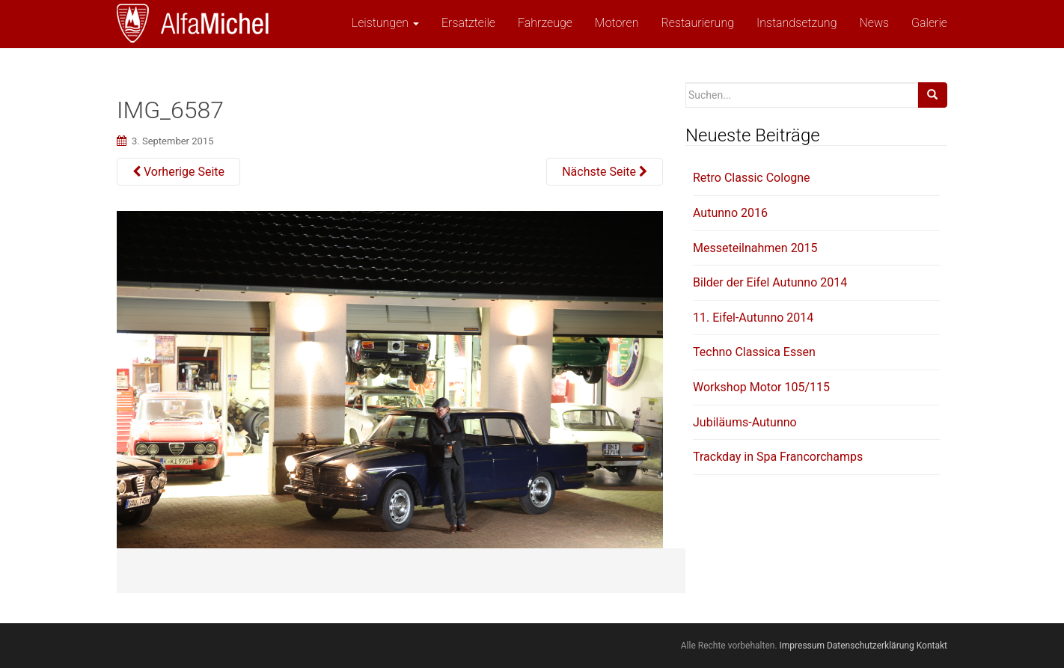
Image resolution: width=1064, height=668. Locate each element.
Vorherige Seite (178, 172)
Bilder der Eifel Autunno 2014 (770, 282)
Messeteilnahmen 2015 (755, 248)
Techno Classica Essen (754, 352)
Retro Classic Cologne (751, 178)
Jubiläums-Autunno (745, 422)
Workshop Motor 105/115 (761, 387)
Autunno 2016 (730, 213)
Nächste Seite (604, 172)
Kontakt (932, 645)
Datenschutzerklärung (870, 645)
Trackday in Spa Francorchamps (778, 457)
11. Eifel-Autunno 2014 (753, 317)
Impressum (802, 645)
